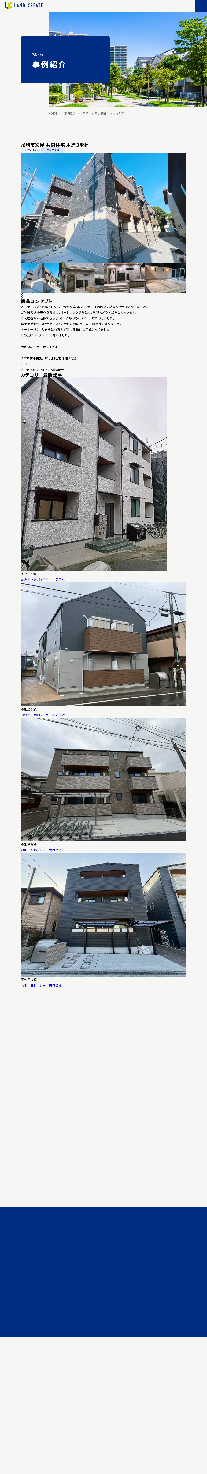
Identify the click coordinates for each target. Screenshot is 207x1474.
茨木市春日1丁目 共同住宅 (41, 985)
